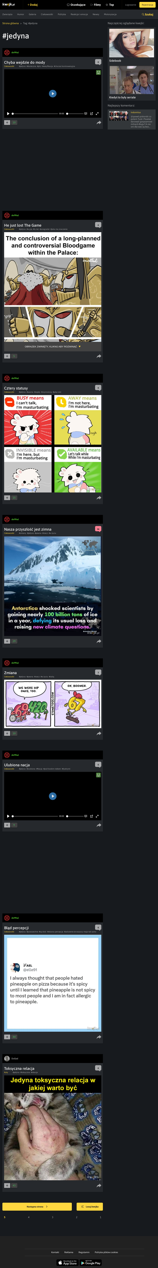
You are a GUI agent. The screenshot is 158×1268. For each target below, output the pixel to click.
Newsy (96, 14)
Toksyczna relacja (19, 1068)
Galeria (32, 14)
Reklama (68, 1252)
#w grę (29, 229)
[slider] (35, 113)
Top (111, 4)
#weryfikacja (47, 66)
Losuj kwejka (90, 1206)
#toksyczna (25, 1072)
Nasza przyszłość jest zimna (27, 529)
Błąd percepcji (16, 928)
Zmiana (10, 673)
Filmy (97, 4)
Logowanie (130, 4)
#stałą (51, 677)
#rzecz (45, 533)
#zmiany (22, 533)
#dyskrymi (66, 769)
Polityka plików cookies (106, 1252)
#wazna (30, 392)
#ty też (36, 229)
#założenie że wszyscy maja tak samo (80, 932)
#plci (39, 66)
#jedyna (22, 66)
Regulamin (84, 1252)
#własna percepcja (55, 932)
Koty (6, 1072)
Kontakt (55, 1252)
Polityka (62, 14)
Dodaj (34, 4)
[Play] (8, 113)
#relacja (34, 1072)
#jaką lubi (57, 392)
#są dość (42, 932)
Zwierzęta (7, 14)
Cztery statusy (16, 388)
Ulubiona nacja (17, 765)
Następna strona (37, 1206)
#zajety (37, 392)
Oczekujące (78, 4)
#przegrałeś (45, 229)
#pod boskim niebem (52, 769)
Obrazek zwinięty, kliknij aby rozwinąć (51, 346)
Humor (20, 14)
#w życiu (52, 533)
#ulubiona (31, 769)
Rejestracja (147, 4)
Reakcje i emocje (79, 14)
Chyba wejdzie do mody (24, 62)
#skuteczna (31, 66)
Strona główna (10, 23)
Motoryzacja (110, 14)
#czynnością (46, 392)
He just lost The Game (22, 225)
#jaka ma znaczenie (58, 229)
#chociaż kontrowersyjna (64, 66)
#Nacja (39, 769)
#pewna (38, 533)
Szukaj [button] (149, 14)
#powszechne (32, 932)
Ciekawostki (47, 14)
